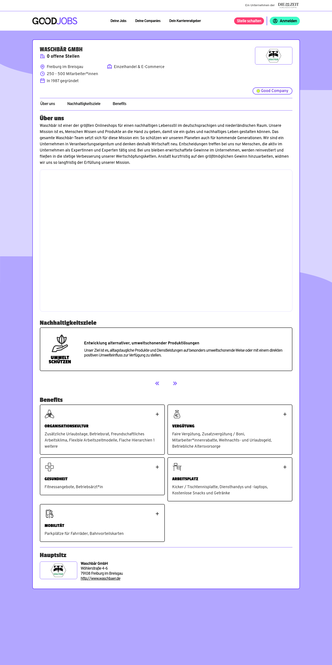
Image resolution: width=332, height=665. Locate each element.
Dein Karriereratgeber (185, 21)
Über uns (47, 104)
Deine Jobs (118, 21)
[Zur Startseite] (54, 20)
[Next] (175, 383)
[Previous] (157, 383)
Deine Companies (147, 21)
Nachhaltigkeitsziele (83, 104)
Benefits (119, 104)
